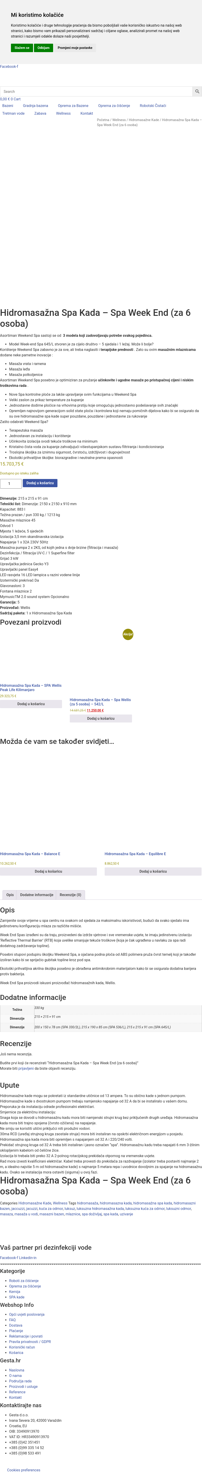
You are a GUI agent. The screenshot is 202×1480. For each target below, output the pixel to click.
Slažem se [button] (22, 48)
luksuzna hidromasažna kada (100, 1233)
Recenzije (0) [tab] (70, 919)
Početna (103, 120)
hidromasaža (87, 1227)
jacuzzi (32, 1233)
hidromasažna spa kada (152, 1227)
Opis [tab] (10, 919)
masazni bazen (51, 1238)
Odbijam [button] (43, 48)
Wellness (119, 120)
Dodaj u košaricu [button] (31, 728)
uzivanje (126, 1238)
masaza (6, 1238)
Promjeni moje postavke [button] (75, 48)
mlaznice (73, 1238)
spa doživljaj (92, 1238)
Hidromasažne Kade (144, 120)
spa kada (111, 1238)
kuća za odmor (51, 1233)
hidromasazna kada (116, 1227)
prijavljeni (26, 1092)
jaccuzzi (18, 1233)
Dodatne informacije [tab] (36, 919)
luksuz (70, 1233)
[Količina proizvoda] (11, 508)
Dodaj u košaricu (40, 507)
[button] (10, 106)
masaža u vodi (26, 1238)
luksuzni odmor (178, 1233)
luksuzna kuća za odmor (145, 1233)
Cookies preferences (23, 1470)
